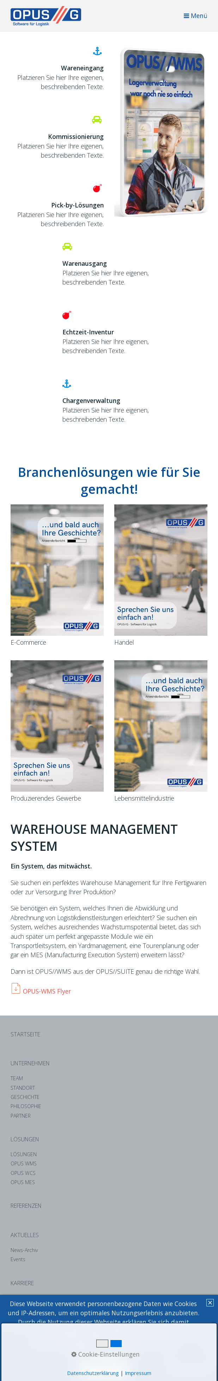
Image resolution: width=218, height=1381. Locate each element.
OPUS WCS (23, 1173)
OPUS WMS (24, 1163)
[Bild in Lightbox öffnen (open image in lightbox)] (160, 131)
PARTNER (21, 1115)
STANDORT (23, 1087)
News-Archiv (24, 1250)
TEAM (17, 1078)
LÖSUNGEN (24, 1154)
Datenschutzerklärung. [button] (103, 1350)
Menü (199, 15)
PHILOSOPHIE (26, 1106)
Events (18, 1259)
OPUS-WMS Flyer (47, 991)
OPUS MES (23, 1182)
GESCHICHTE (25, 1097)
